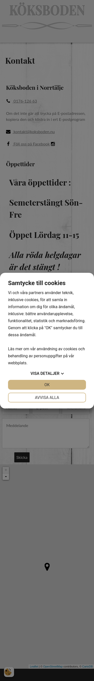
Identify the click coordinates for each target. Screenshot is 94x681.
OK (47, 384)
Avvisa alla (47, 397)
